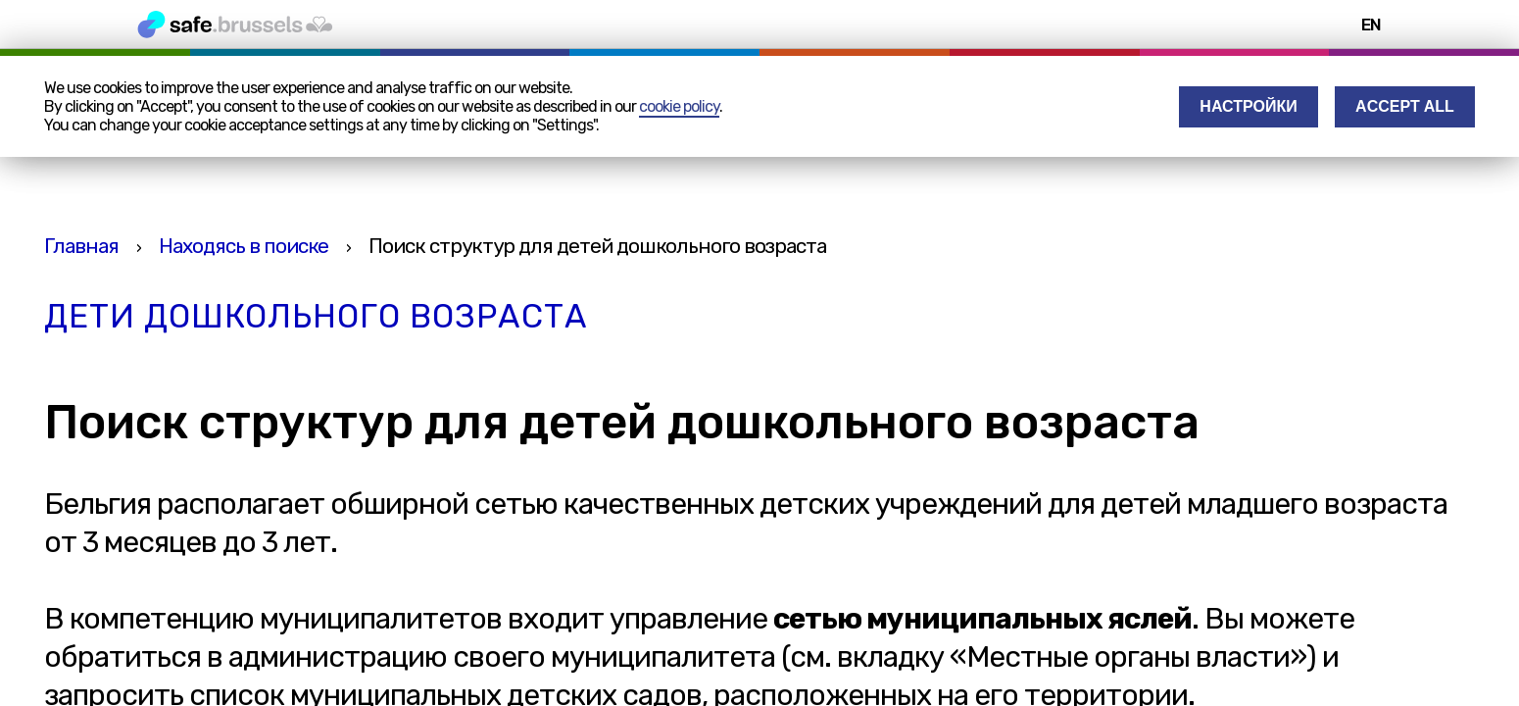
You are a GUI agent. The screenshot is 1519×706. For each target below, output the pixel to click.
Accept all (1404, 106)
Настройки (1248, 106)
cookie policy (679, 106)
